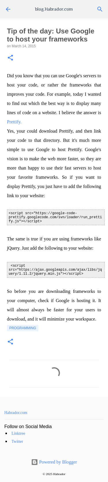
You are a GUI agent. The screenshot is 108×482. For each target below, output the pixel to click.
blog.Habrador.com (54, 9)
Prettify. (14, 121)
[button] (10, 58)
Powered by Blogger (54, 462)
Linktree (18, 433)
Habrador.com (15, 413)
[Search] (99, 9)
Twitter (17, 441)
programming (22, 328)
